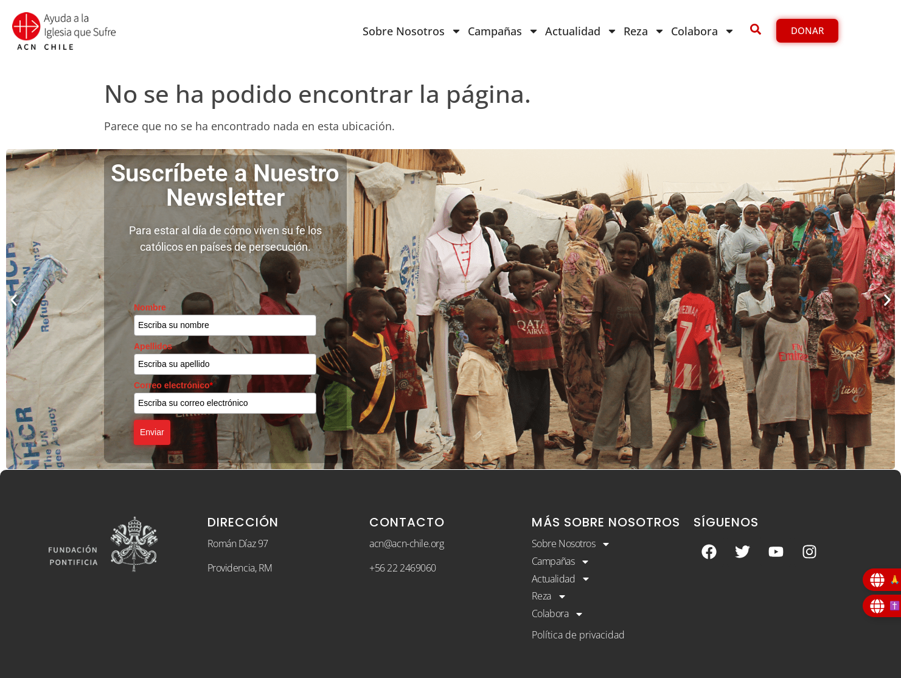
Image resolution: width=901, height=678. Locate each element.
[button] (13, 300)
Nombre (150, 307)
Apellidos (153, 346)
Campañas (503, 31)
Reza (644, 31)
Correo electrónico (173, 385)
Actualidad (581, 31)
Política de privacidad (578, 634)
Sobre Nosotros (412, 31)
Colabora (703, 31)
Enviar (152, 432)
